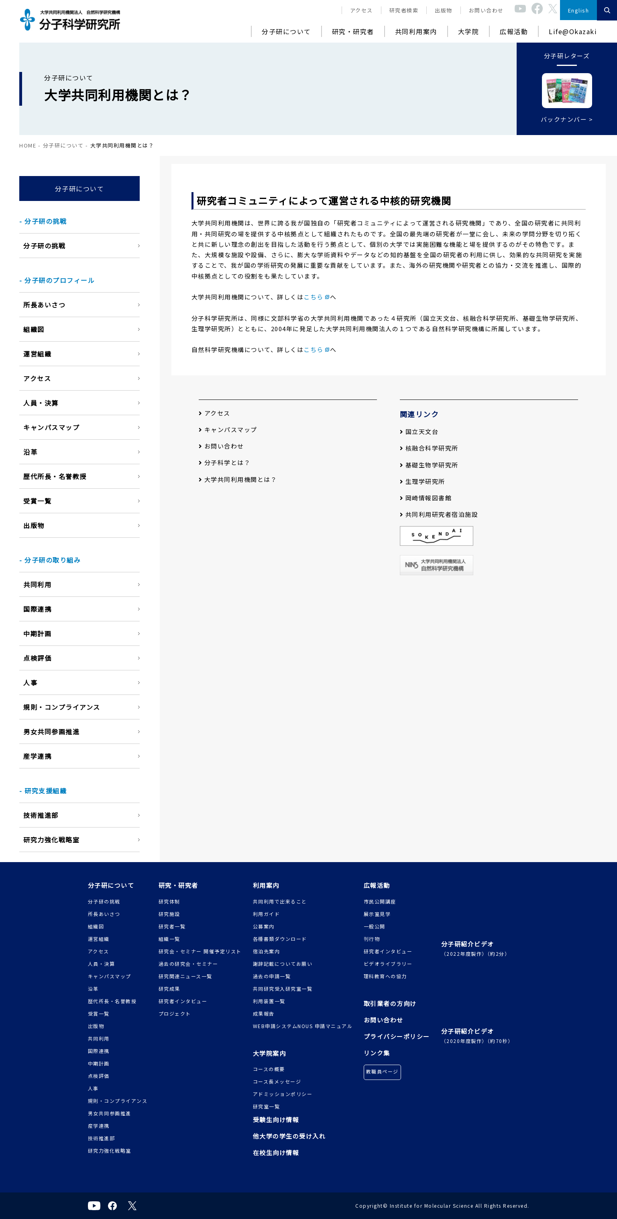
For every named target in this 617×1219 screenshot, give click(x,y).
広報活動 (514, 31)
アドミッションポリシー (283, 1093)
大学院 (468, 31)
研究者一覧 (172, 926)
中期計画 (37, 633)
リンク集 (377, 1053)
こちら (313, 297)
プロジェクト (175, 1013)
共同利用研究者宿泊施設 (439, 514)
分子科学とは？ (225, 462)
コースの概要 (269, 1068)
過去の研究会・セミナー (188, 963)
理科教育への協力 (385, 976)
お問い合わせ (486, 10)
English (578, 10)
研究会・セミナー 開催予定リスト (200, 951)
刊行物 (372, 938)
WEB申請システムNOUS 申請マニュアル (303, 1025)
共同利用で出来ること (280, 901)
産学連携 (37, 756)
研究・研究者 (353, 31)
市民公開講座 (380, 901)
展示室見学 (377, 913)
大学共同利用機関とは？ (238, 479)
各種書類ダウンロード (280, 938)
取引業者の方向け (390, 1003)
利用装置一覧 (269, 1001)
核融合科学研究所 (429, 448)
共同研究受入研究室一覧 (283, 988)
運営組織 (37, 354)
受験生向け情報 (276, 1119)
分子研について (286, 31)
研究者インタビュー (183, 1001)
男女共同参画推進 (51, 731)
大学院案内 (269, 1053)
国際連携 (37, 609)
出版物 (443, 10)
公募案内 (264, 926)
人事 (30, 682)
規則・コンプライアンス (61, 707)
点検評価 (37, 658)
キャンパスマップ (51, 427)
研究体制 (169, 901)
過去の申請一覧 (272, 976)
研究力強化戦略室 (51, 839)
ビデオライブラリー (388, 963)
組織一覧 (169, 938)
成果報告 (264, 1013)
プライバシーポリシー (397, 1036)
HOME (27, 145)
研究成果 (169, 988)
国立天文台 (419, 431)
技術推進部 (41, 815)
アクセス (361, 10)
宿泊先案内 (266, 951)
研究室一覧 (266, 1106)
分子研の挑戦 (44, 245)
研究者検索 (404, 10)
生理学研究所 (422, 481)
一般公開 (374, 926)
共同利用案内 (416, 31)
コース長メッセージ (277, 1081)
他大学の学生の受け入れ (289, 1136)
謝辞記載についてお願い (283, 963)
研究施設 (169, 913)
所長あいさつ (44, 304)
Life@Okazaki (573, 31)
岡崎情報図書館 (426, 498)
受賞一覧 (37, 501)
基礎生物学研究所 (429, 465)
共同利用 (37, 584)
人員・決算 (41, 403)
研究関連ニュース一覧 (185, 976)
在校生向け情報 (276, 1152)
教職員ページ (382, 1071)
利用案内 (266, 885)
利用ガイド (266, 913)
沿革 (30, 452)
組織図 (34, 329)
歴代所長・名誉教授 (55, 476)
